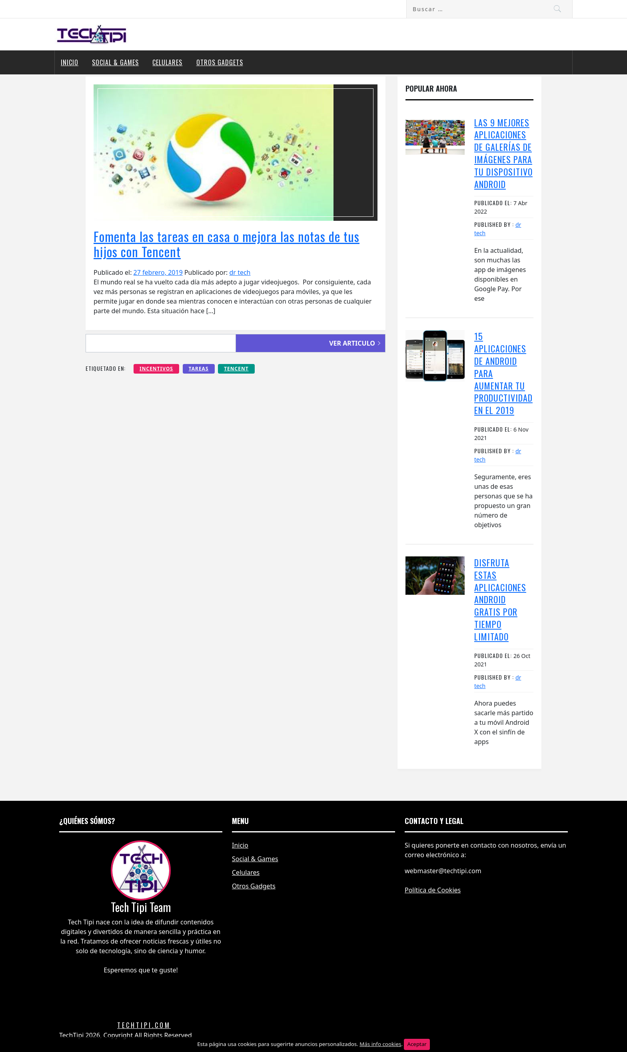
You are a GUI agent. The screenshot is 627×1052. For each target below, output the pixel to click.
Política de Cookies (433, 890)
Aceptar (416, 1044)
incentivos (156, 368)
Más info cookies (380, 1044)
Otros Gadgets (219, 62)
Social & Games (115, 62)
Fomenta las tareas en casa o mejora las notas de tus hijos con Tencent (226, 244)
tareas (199, 368)
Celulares (167, 62)
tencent (236, 368)
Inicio (69, 62)
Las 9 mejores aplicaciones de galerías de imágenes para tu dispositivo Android (503, 153)
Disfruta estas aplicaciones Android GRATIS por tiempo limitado (500, 599)
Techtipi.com (144, 1025)
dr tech (240, 272)
